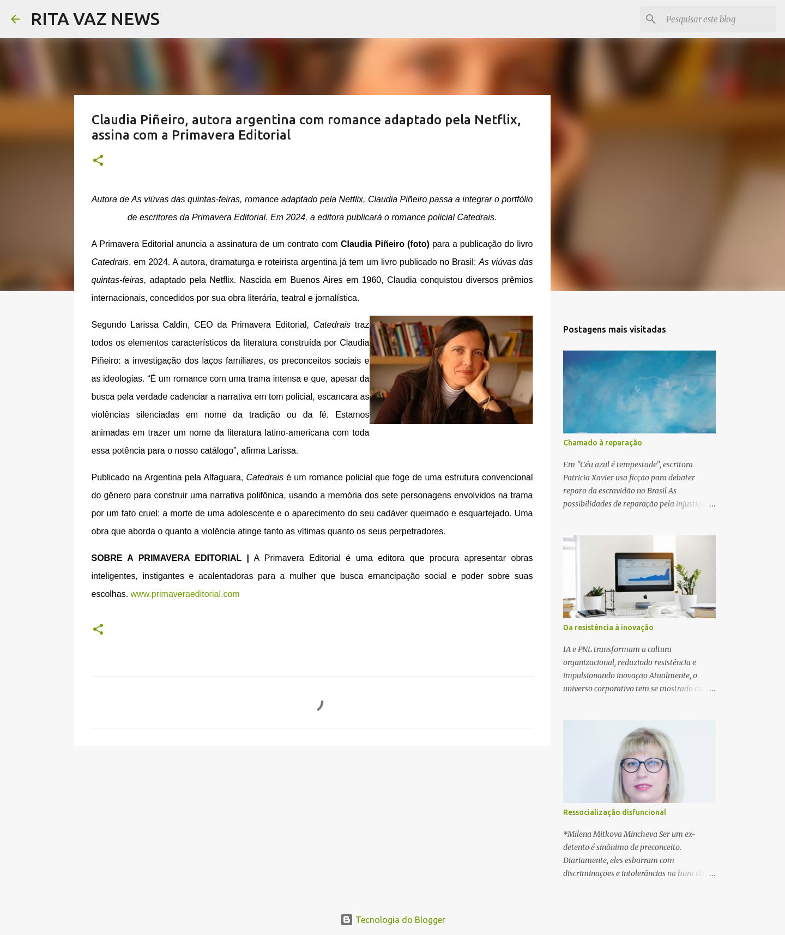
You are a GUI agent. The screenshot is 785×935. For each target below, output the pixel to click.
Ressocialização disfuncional (614, 812)
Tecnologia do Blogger (392, 920)
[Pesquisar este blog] (719, 19)
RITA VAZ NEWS (95, 18)
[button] (98, 161)
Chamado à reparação (602, 442)
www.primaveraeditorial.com (185, 594)
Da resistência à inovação (608, 627)
